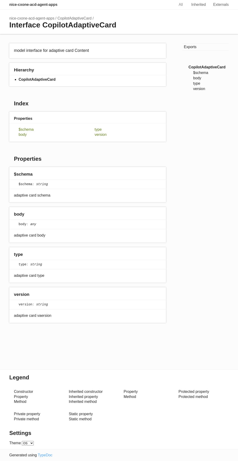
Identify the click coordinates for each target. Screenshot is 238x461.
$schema (26, 129)
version (101, 135)
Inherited (198, 5)
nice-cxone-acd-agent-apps (33, 5)
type (98, 129)
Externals (221, 5)
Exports (190, 47)
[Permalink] (37, 174)
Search (166, 4)
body (23, 135)
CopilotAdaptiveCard (74, 18)
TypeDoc (45, 455)
